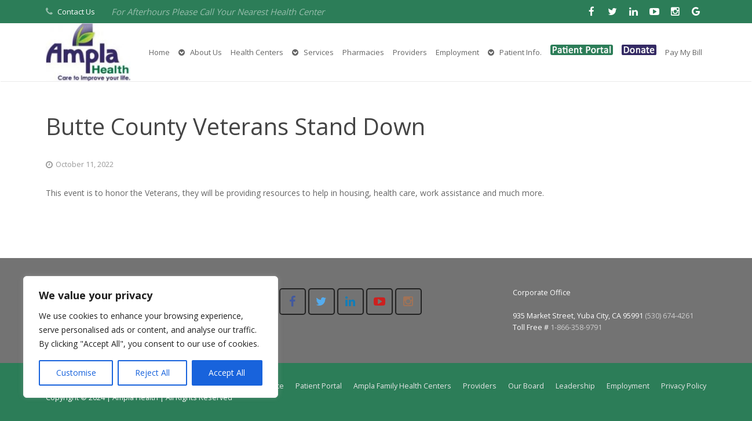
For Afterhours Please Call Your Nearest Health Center (217, 11)
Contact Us (76, 11)
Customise (76, 372)
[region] (150, 337)
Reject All (152, 372)
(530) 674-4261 (669, 316)
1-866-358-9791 (576, 327)
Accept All (227, 372)
